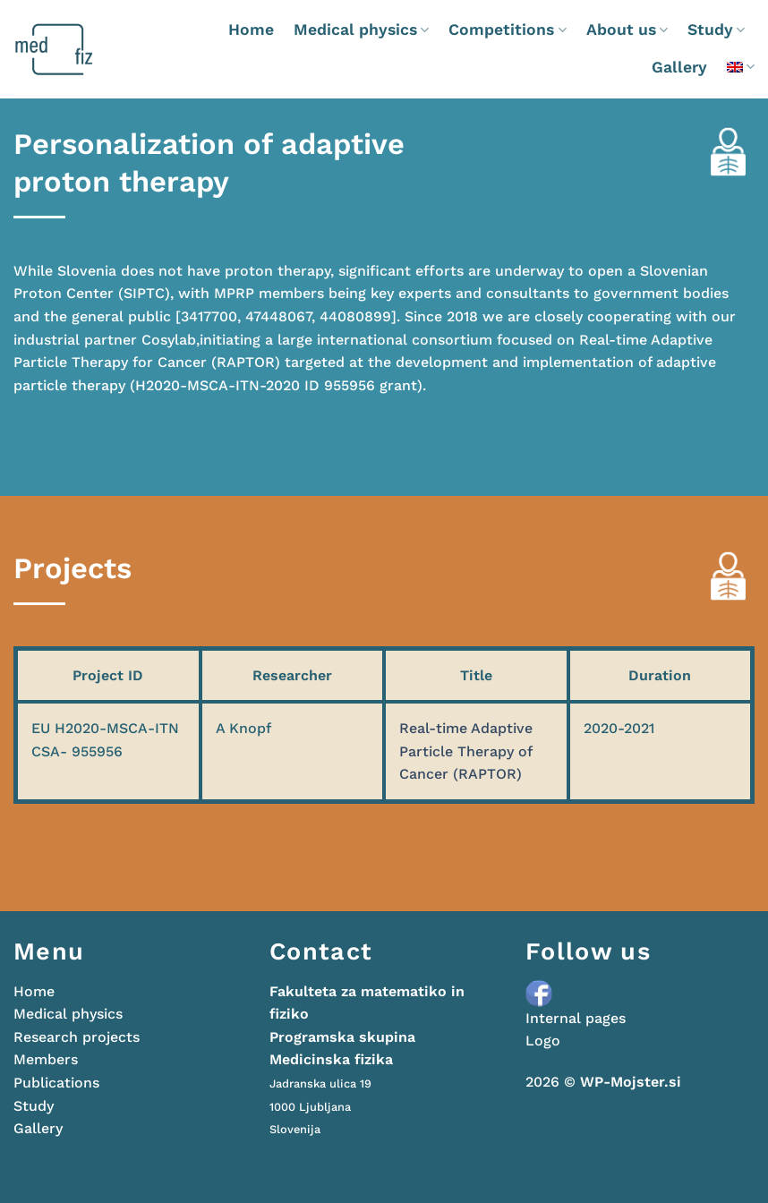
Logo (542, 1040)
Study (716, 29)
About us (627, 29)
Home (251, 29)
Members (45, 1059)
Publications (56, 1082)
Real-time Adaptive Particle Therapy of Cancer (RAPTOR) (466, 751)
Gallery (679, 67)
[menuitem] (741, 66)
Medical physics (361, 29)
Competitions (507, 29)
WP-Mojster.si (630, 1081)
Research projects (76, 1036)
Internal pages (575, 1018)
